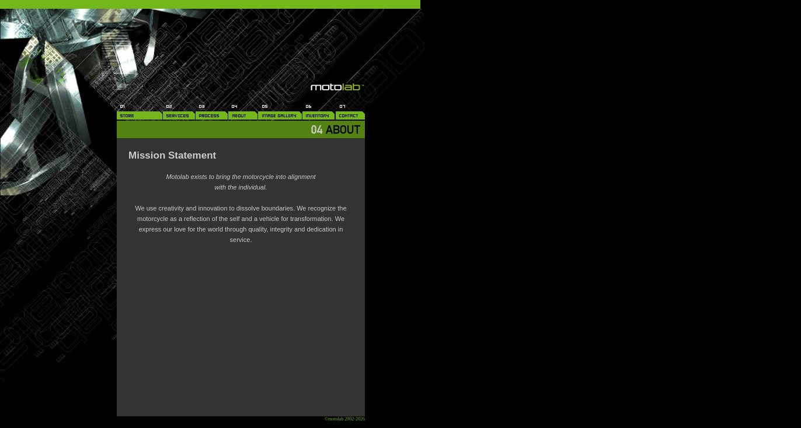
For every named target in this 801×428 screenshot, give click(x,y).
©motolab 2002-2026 (345, 419)
